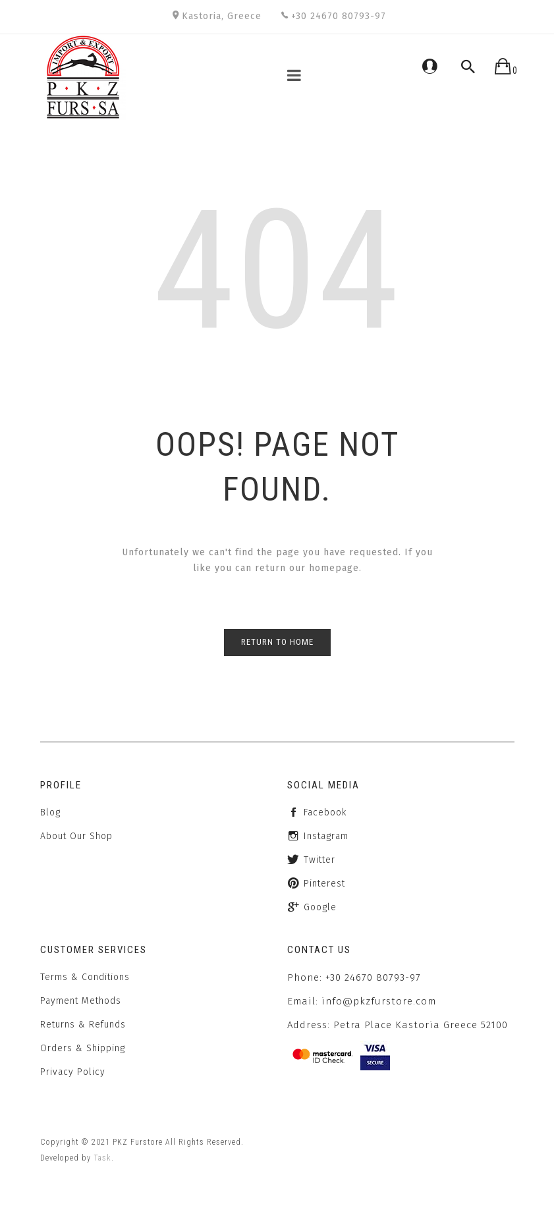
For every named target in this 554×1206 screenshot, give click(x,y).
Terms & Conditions (85, 977)
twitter (319, 859)
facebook (325, 812)
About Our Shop (76, 836)
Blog (50, 812)
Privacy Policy (72, 1072)
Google (320, 907)
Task (102, 1158)
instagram (326, 836)
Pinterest (324, 883)
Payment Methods (80, 1000)
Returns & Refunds (83, 1024)
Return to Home (277, 642)
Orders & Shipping (82, 1048)
